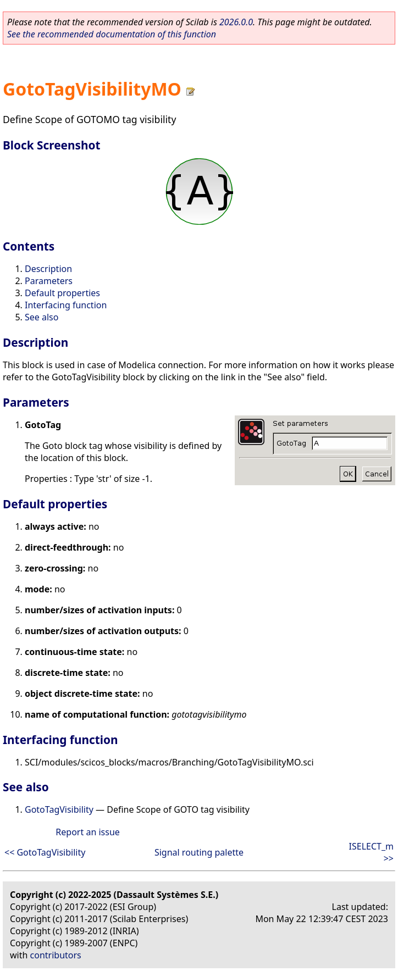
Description (48, 269)
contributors (55, 955)
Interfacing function (66, 305)
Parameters (49, 281)
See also (41, 317)
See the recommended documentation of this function (111, 34)
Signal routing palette (199, 852)
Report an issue (87, 832)
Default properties (62, 293)
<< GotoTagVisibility (44, 852)
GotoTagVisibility (59, 809)
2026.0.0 (236, 22)
